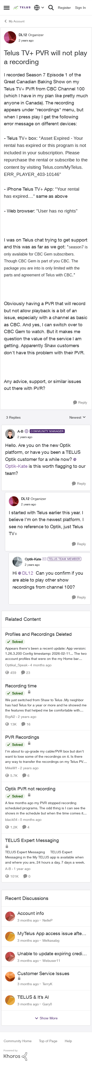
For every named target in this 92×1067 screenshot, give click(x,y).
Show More (46, 1018)
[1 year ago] (21, 868)
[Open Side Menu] (6, 7)
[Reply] (80, 402)
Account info (30, 913)
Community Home (18, 1041)
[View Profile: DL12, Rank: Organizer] (10, 37)
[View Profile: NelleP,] (10, 916)
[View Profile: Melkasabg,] (10, 936)
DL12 (27, 573)
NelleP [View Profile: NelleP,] (47, 920)
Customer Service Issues (43, 973)
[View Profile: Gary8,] (10, 1000)
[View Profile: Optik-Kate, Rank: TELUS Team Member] (17, 562)
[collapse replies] (46, 427)
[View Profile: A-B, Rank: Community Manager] (10, 434)
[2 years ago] (26, 716)
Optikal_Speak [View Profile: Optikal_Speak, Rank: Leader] (16, 665)
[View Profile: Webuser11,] (10, 957)
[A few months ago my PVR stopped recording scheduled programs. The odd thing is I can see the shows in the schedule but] (46, 808)
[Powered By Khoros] (46, 1055)
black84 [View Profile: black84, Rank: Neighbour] (11, 819)
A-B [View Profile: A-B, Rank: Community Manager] (20, 431)
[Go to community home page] (22, 7)
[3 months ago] (28, 920)
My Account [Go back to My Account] (14, 21)
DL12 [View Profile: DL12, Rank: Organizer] (23, 35)
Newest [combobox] (77, 417)
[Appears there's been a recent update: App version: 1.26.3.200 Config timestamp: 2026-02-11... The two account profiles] (46, 653)
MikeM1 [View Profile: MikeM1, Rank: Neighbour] (11, 768)
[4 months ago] (40, 665)
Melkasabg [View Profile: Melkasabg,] (50, 940)
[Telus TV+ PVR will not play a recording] (24, 437)
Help (68, 1041)
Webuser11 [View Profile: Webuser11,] (51, 960)
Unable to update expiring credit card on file (50, 954)
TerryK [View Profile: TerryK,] (47, 984)
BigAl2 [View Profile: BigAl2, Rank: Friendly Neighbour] (10, 716)
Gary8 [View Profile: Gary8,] (47, 1004)
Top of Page (48, 1041)
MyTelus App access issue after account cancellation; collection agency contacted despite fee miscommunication (50, 934)
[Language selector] (39, 8)
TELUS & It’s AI (33, 997)
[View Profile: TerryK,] (10, 977)
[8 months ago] (29, 819)
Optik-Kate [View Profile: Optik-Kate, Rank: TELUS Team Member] (33, 559)
